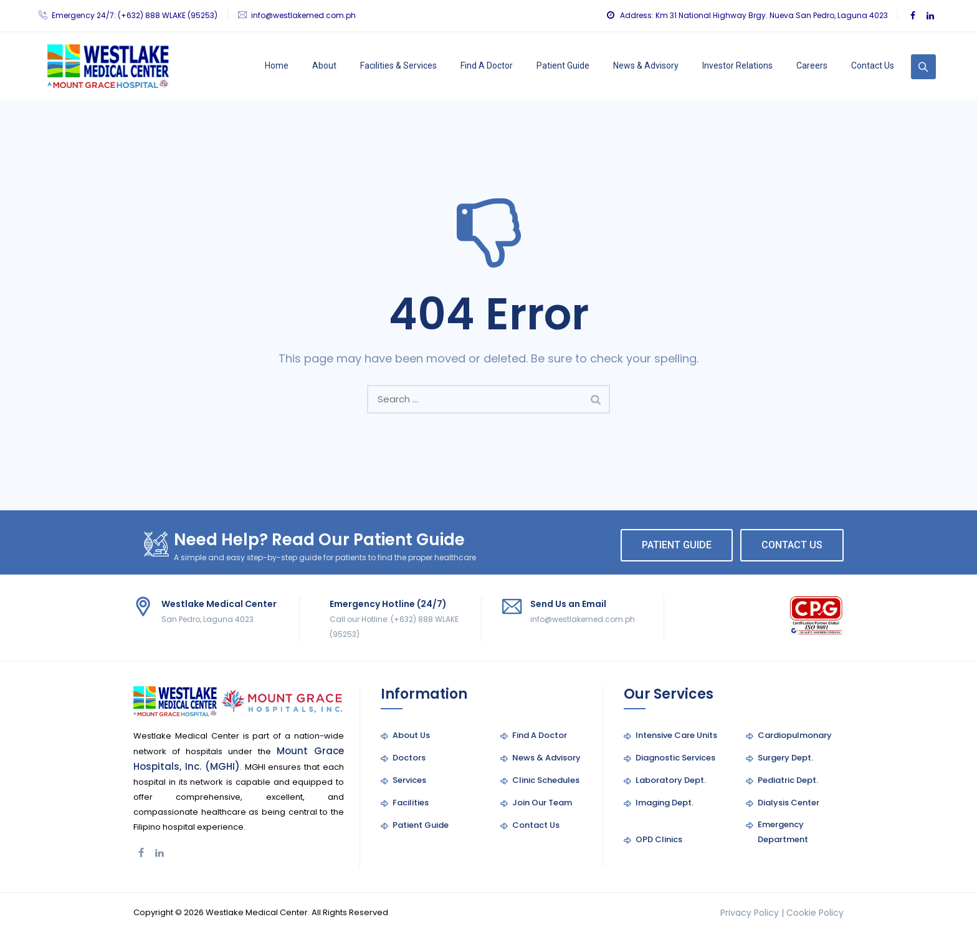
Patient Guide (562, 65)
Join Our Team (542, 802)
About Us (411, 735)
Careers (811, 65)
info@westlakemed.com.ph (303, 15)
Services (409, 780)
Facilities (411, 802)
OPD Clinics (659, 839)
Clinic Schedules (545, 780)
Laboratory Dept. (671, 780)
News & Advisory (646, 65)
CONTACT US (791, 545)
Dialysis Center (788, 802)
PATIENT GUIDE (677, 545)
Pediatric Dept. (788, 780)
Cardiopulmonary (795, 735)
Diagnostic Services (675, 758)
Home (276, 65)
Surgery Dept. (785, 758)
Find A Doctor (486, 65)
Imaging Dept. (664, 802)
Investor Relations (737, 65)
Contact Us (872, 65)
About (324, 65)
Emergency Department (783, 831)
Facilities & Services (398, 65)
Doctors (409, 758)
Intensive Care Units (676, 735)
